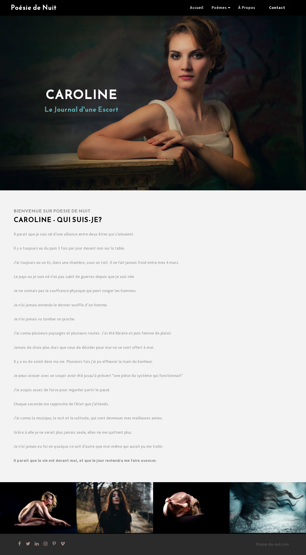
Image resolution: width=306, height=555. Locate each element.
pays (23, 276)
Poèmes (219, 7)
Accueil (197, 7)
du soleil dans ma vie (46, 361)
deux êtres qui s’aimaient (111, 234)
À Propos (246, 7)
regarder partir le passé (89, 389)
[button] (38, 508)
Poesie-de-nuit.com (272, 544)
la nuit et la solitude (71, 418)
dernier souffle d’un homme (82, 305)
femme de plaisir (156, 333)
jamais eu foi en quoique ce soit (53, 446)
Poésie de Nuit (34, 8)
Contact (277, 7)
